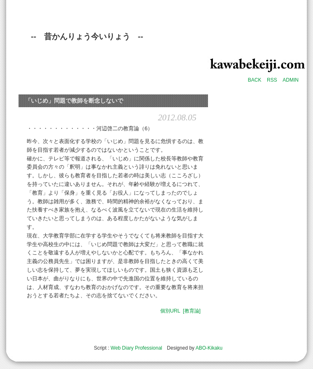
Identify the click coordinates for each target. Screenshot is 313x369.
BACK (255, 80)
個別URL (170, 311)
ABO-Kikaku (209, 348)
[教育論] (192, 311)
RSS (272, 80)
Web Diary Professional (136, 348)
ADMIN (291, 80)
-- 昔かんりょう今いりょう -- (87, 36)
